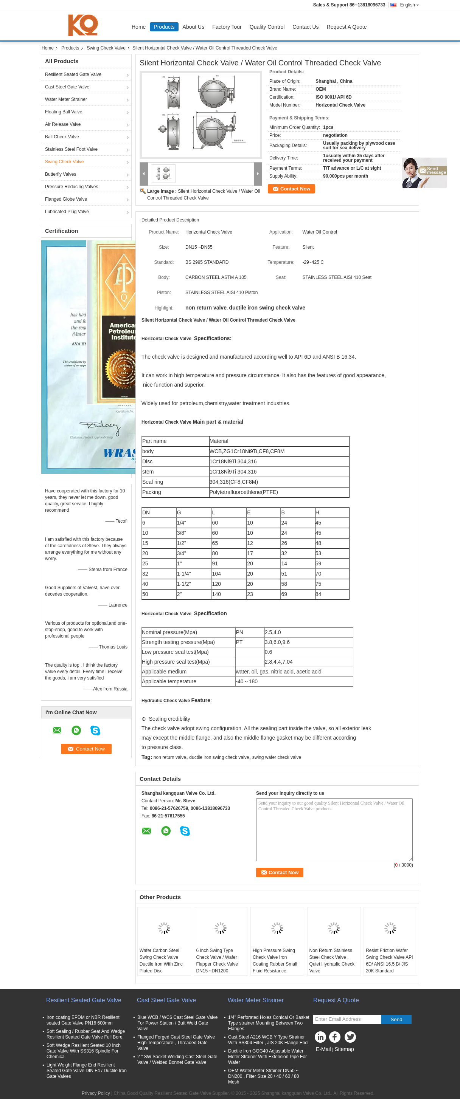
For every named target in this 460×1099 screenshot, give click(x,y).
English (409, 5)
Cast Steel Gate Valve (67, 87)
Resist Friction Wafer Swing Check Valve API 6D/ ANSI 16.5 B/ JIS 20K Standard (389, 961)
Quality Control (267, 27)
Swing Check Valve (106, 48)
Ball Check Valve (62, 136)
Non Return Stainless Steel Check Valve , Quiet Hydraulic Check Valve (331, 961)
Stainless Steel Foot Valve (71, 149)
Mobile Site (326, 1058)
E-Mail (323, 1049)
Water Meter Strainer (66, 99)
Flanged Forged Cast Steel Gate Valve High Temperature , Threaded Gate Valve (176, 1042)
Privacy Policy (96, 1093)
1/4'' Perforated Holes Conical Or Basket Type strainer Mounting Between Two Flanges (268, 1023)
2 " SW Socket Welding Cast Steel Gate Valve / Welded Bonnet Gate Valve (177, 1059)
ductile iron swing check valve (219, 757)
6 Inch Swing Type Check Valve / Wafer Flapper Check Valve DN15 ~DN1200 (217, 961)
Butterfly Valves (60, 174)
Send (396, 1019)
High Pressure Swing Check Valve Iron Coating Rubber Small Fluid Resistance (275, 961)
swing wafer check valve (276, 757)
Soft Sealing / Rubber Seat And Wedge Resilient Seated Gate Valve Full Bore (86, 1034)
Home (139, 27)
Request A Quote (347, 27)
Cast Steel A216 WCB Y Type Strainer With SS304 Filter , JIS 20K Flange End (268, 1039)
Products (164, 27)
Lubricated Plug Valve (67, 211)
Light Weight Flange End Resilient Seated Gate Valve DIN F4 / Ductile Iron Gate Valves (87, 1070)
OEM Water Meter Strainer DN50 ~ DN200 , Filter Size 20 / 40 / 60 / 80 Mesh (263, 1076)
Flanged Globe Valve (66, 199)
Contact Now (295, 189)
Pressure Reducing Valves (71, 186)
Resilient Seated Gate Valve (73, 74)
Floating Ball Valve (63, 112)
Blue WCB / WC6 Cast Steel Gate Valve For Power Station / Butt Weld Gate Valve (177, 1023)
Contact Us (305, 27)
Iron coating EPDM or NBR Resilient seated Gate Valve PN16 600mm (83, 1020)
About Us (194, 27)
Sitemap (344, 1049)
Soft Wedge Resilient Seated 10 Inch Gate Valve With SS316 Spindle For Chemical (84, 1051)
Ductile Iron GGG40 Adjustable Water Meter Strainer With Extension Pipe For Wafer (267, 1056)
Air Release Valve (63, 124)
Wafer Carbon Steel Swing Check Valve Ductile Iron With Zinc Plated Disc (161, 961)
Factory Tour (227, 27)
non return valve (170, 757)
